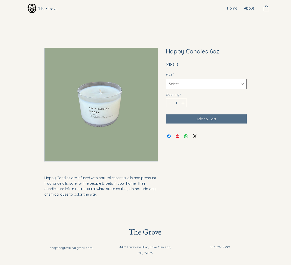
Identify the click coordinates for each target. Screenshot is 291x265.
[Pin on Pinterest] (177, 136)
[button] (266, 8)
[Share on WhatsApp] (186, 136)
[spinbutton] (176, 103)
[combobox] (206, 84)
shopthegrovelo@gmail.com (71, 248)
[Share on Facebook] (169, 136)
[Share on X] (195, 136)
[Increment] (183, 103)
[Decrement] (169, 103)
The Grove (47, 8)
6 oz (170, 74)
